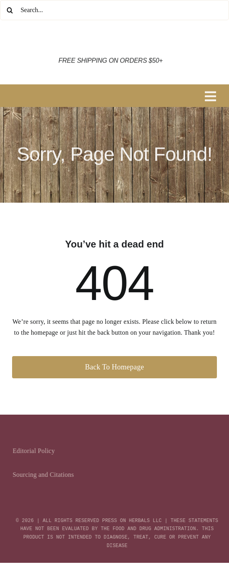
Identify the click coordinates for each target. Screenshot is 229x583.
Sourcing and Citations (44, 474)
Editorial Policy (35, 450)
